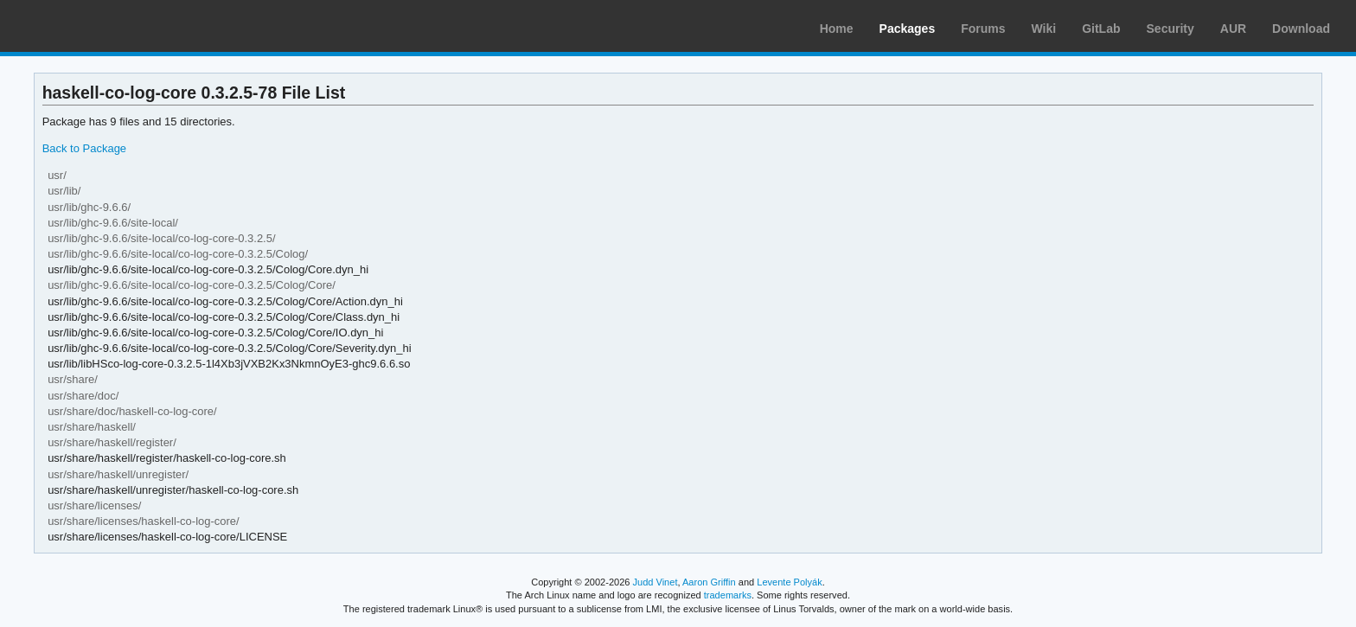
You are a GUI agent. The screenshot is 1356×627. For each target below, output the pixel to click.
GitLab (1101, 28)
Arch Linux (95, 26)
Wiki (1044, 28)
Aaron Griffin (709, 582)
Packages (907, 28)
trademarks (728, 595)
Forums (983, 28)
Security (1170, 28)
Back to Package (84, 148)
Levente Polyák (789, 582)
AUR (1233, 28)
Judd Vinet (655, 582)
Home (837, 28)
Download (1301, 28)
